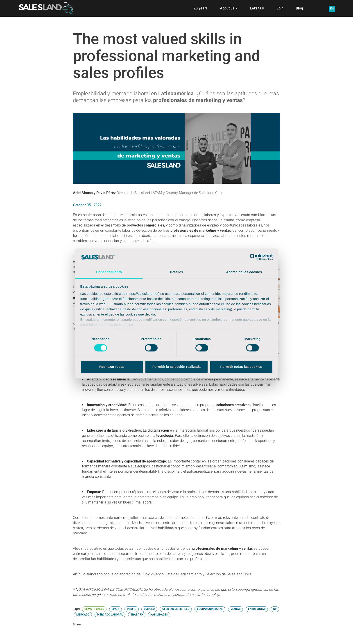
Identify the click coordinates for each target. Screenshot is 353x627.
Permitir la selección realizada (176, 367)
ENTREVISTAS (256, 609)
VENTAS (235, 609)
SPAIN (115, 609)
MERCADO (82, 614)
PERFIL (131, 609)
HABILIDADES (159, 614)
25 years (201, 8)
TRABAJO (137, 614)
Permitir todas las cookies (241, 367)
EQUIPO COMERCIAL (210, 609)
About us (229, 8)
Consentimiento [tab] (109, 272)
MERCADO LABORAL (110, 614)
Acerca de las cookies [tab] (244, 272)
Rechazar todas (111, 367)
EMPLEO (149, 609)
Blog (299, 8)
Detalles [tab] (176, 272)
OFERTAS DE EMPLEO (175, 609)
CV (275, 609)
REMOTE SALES (94, 609)
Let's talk (257, 8)
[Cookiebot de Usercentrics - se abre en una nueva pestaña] (253, 257)
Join (279, 8)
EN (332, 8)
